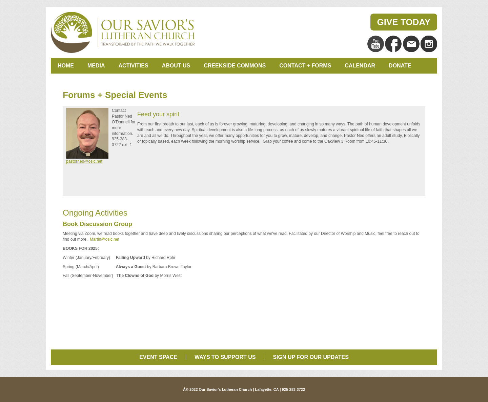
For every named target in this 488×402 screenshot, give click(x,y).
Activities (133, 65)
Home (66, 65)
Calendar (360, 65)
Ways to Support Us (225, 357)
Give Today (404, 22)
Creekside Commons (235, 65)
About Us (176, 65)
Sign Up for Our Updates (310, 357)
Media (96, 65)
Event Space (158, 357)
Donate (400, 65)
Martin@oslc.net (104, 239)
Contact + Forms (305, 65)
